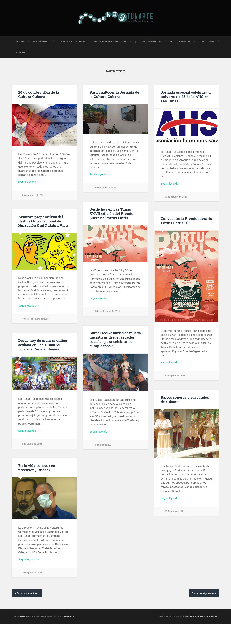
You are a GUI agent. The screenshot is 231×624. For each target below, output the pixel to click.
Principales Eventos (108, 41)
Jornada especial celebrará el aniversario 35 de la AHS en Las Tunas (186, 96)
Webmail (22, 52)
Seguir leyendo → (28, 182)
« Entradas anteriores (27, 593)
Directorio (206, 41)
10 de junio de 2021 (32, 572)
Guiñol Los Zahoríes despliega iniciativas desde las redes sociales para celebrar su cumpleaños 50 (115, 339)
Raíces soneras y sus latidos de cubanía (185, 399)
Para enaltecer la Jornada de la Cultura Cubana (114, 94)
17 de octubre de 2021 (104, 187)
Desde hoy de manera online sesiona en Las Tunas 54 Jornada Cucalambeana (42, 344)
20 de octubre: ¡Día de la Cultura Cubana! (38, 94)
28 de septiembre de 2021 (106, 311)
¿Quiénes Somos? (146, 41)
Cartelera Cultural (72, 41)
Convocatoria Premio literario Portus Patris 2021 (186, 220)
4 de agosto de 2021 (175, 375)
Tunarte (25, 616)
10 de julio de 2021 (103, 444)
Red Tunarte (178, 41)
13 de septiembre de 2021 (35, 319)
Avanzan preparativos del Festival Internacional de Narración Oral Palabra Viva (43, 221)
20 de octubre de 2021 (33, 195)
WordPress (67, 616)
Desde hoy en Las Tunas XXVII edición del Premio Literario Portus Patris (111, 213)
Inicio (20, 41)
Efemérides (41, 41)
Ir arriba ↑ (212, 616)
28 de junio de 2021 (32, 444)
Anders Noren (194, 616)
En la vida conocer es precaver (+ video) (36, 467)
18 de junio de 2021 (174, 511)
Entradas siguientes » (204, 593)
